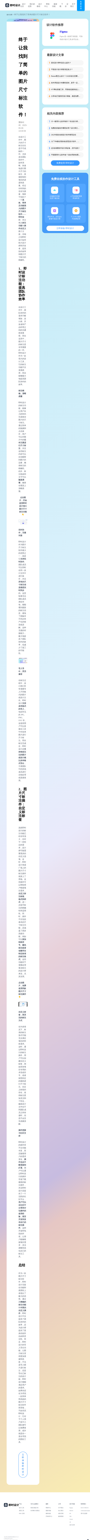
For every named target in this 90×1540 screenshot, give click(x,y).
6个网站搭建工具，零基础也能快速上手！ (66, 89)
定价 (66, 5)
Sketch (71, 1510)
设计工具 (21, 1507)
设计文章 (9, 14)
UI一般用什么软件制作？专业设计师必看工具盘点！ (66, 121)
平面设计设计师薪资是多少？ (62, 69)
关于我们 (72, 5)
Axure (71, 1519)
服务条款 (48, 1513)
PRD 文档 (22, 1513)
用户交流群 (84, 1513)
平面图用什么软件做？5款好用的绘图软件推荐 (66, 155)
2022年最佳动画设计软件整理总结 (63, 135)
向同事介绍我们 (35, 1510)
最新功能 (54, 5)
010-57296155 (85, 1507)
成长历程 (60, 1513)
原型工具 (21, 1510)
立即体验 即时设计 (23, 1464)
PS (70, 1513)
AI (70, 1522)
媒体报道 (60, 1516)
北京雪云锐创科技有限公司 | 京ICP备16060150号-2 (11, 1537)
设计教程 (39, 5)
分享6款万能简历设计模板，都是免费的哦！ (66, 96)
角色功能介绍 (34, 1507)
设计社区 (23, 5)
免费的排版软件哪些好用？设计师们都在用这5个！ (66, 128)
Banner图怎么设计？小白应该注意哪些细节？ (66, 76)
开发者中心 (49, 1516)
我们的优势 (31, 5)
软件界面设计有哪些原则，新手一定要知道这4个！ (66, 83)
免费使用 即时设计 (65, 163)
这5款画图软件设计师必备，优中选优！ (65, 148)
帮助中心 (47, 5)
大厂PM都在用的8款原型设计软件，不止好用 (66, 141)
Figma (63, 31)
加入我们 (60, 1510)
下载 (61, 5)
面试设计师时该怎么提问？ (61, 63)
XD (70, 1516)
